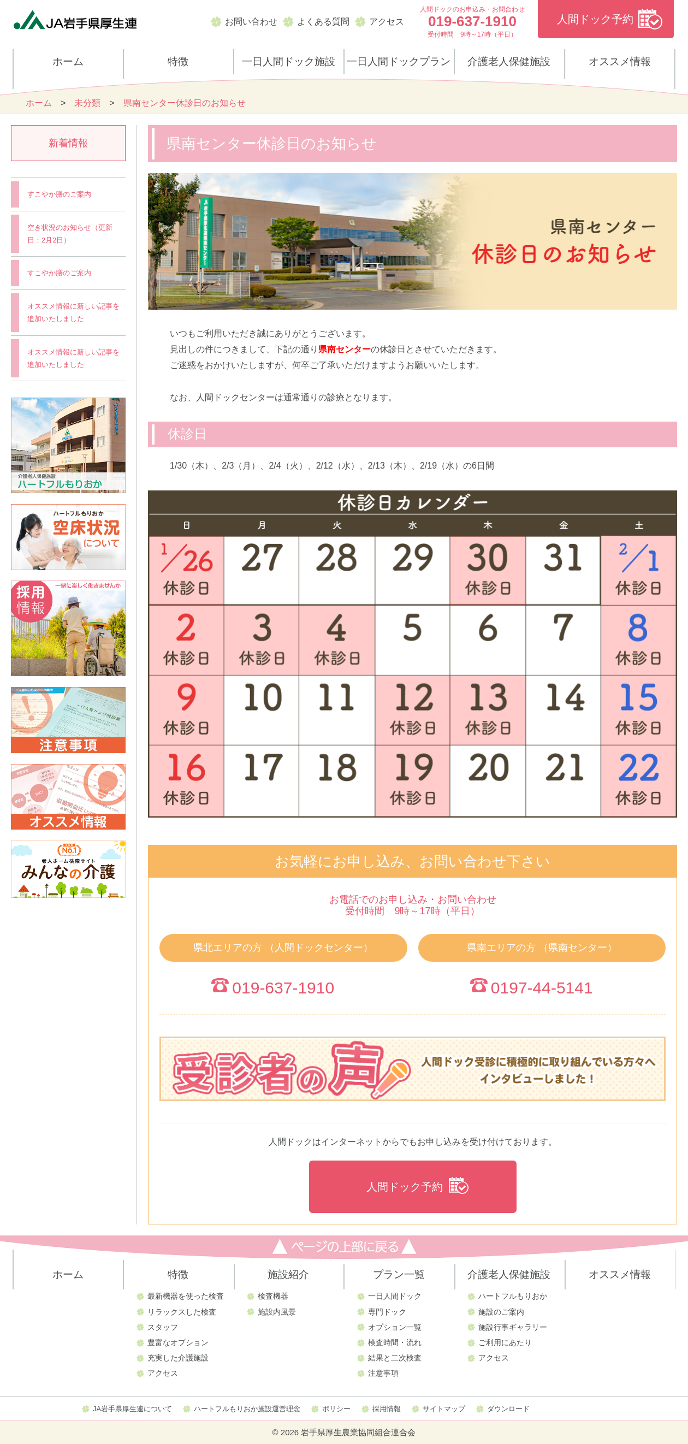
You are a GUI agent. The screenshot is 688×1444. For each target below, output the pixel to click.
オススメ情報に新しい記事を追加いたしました (73, 312)
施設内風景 (277, 1311)
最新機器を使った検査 (185, 1296)
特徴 (178, 61)
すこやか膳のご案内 (59, 194)
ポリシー (336, 1409)
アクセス (386, 21)
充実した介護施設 (178, 1357)
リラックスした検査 (181, 1311)
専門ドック (387, 1311)
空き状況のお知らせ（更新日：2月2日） (69, 233)
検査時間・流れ (395, 1342)
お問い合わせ (251, 21)
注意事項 (383, 1373)
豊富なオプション (178, 1342)
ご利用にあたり (505, 1342)
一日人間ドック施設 (288, 61)
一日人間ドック (395, 1296)
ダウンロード (508, 1409)
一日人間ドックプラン (398, 61)
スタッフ (162, 1327)
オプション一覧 (395, 1327)
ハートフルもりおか (512, 1296)
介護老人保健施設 (508, 61)
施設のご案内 (501, 1311)
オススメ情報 (620, 61)
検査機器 (273, 1296)
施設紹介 (288, 1274)
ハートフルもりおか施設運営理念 (247, 1409)
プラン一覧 (399, 1274)
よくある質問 (323, 21)
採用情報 (386, 1409)
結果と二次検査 (395, 1357)
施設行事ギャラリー (512, 1327)
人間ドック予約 (595, 19)
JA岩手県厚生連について (132, 1409)
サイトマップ (444, 1409)
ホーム (68, 61)
